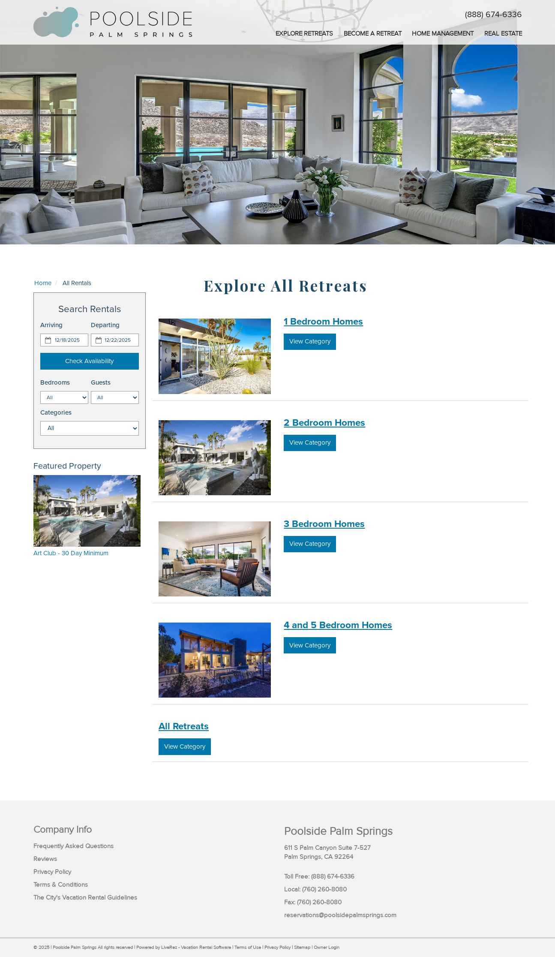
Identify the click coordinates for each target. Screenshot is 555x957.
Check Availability (89, 361)
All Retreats (184, 726)
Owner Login (326, 947)
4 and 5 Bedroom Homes (338, 625)
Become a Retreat (373, 34)
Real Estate (503, 34)
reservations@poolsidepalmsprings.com (340, 915)
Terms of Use (247, 947)
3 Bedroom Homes (324, 524)
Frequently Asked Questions (73, 846)
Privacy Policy (52, 872)
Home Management (443, 34)
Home (42, 283)
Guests (101, 382)
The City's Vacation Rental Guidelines (85, 898)
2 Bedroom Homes (324, 422)
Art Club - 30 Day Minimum (70, 553)
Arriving (51, 325)
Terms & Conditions (60, 885)
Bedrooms (55, 382)
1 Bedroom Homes (323, 321)
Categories (56, 412)
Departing (105, 325)
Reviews (45, 859)
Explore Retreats (304, 34)
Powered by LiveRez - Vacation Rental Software (183, 947)
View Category (309, 341)
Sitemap (302, 947)
